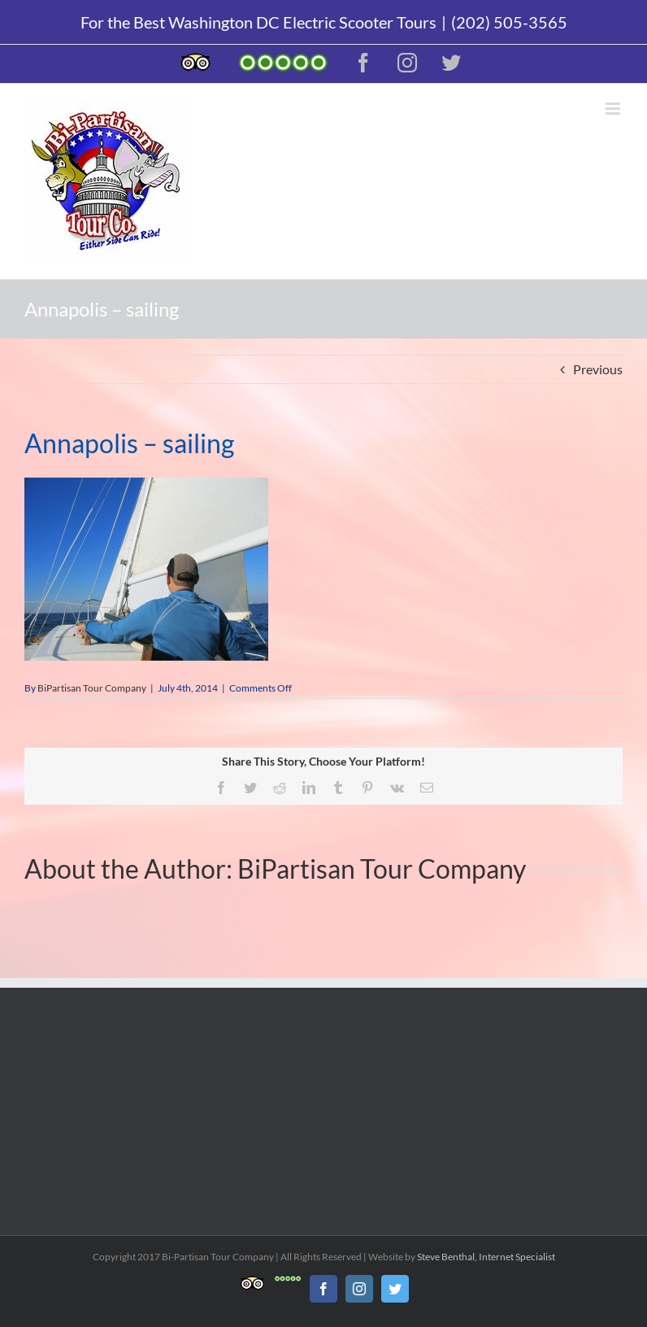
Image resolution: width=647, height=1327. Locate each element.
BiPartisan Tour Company (91, 688)
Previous (598, 369)
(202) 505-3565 (509, 22)
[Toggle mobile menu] (614, 108)
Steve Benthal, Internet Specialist (486, 1257)
